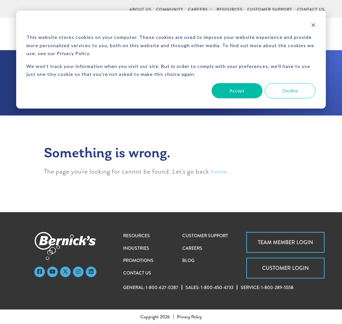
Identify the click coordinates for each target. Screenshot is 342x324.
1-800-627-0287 (162, 287)
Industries (136, 248)
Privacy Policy (189, 316)
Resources (136, 235)
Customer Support (205, 235)
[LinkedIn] (91, 272)
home (219, 171)
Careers (192, 248)
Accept (237, 90)
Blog (188, 260)
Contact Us (137, 273)
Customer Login (285, 268)
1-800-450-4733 (217, 287)
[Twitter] (65, 272)
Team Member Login (285, 242)
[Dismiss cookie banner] (313, 25)
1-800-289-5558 (277, 287)
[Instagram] (78, 272)
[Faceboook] (39, 272)
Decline (290, 90)
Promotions (138, 260)
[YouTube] (52, 272)
